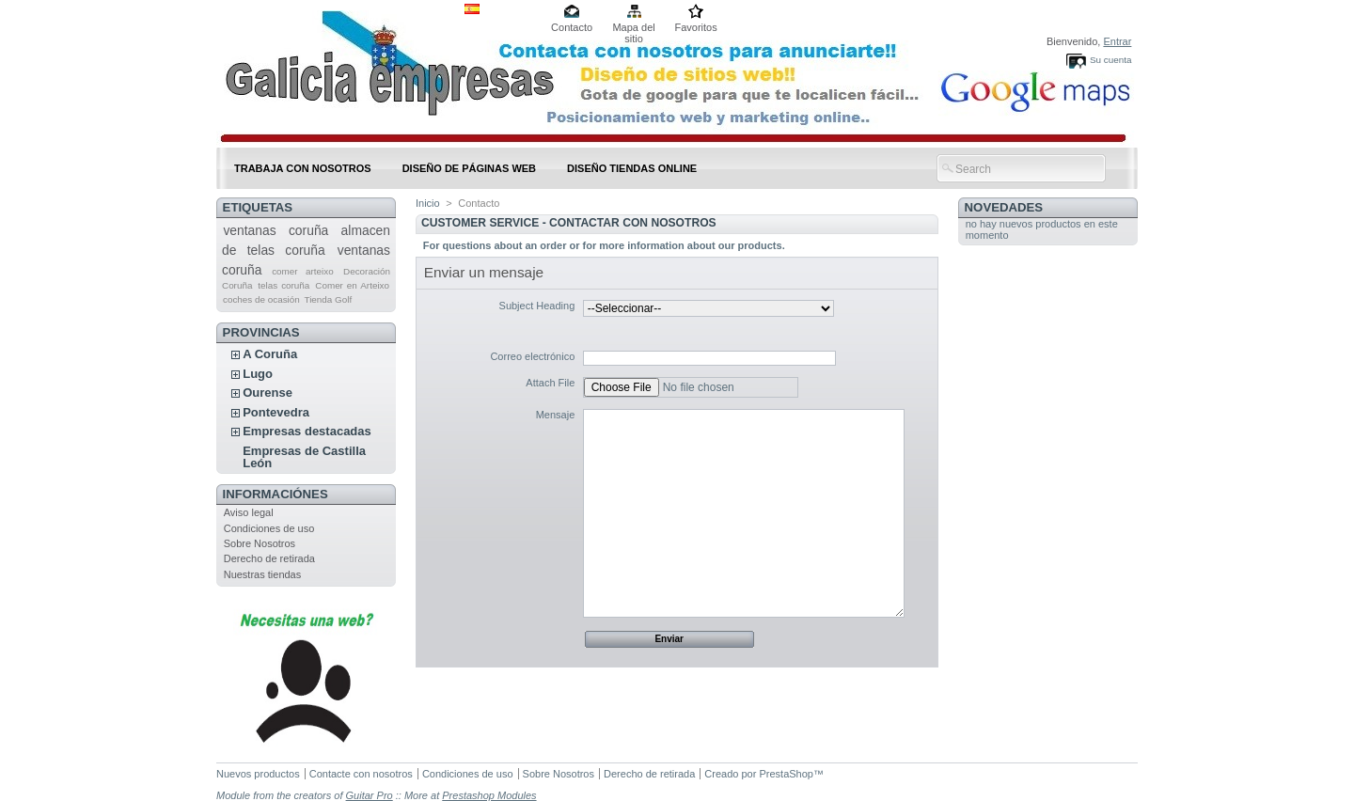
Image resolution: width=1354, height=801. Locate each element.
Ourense (267, 392)
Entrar (1117, 41)
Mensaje (555, 414)
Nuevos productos (258, 773)
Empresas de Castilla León (304, 457)
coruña (308, 230)
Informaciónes (275, 494)
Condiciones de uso (269, 528)
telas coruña (283, 285)
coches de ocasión (261, 299)
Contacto (571, 27)
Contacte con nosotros (361, 773)
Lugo (258, 374)
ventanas (249, 230)
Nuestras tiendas (263, 574)
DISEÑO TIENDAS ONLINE (632, 168)
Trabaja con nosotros (302, 168)
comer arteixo (303, 271)
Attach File (550, 382)
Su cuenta (1110, 60)
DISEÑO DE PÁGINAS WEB (469, 168)
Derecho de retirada (269, 558)
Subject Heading (537, 305)
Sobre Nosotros (259, 543)
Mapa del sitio (633, 29)
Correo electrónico (532, 356)
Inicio (428, 203)
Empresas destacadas (307, 431)
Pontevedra (276, 412)
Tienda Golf (329, 299)
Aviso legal (249, 512)
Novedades (1004, 207)
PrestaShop (785, 773)
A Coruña (270, 354)
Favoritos (695, 27)
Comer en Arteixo (352, 285)
